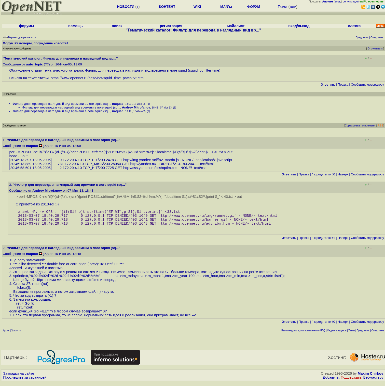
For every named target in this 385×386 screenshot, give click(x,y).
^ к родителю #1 (323, 242)
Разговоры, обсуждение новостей (41, 43)
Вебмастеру (373, 381)
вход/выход (298, 26)
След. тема (377, 334)
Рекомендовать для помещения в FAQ (303, 334)
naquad (118, 104)
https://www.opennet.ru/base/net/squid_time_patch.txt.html (97, 78)
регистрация (351, 1)
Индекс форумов (336, 334)
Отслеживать (375, 48)
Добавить (331, 381)
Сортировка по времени (360, 125)
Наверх (343, 174)
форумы (26, 26)
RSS (380, 125)
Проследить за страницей (24, 381)
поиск (117, 26)
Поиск (283, 7)
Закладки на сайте (18, 377)
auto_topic (34, 64)
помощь (75, 26)
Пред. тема (363, 334)
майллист (236, 26)
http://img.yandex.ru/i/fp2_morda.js (151, 160)
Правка (343, 84)
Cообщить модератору (367, 84)
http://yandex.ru (142, 164)
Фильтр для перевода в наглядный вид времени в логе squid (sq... (61, 104)
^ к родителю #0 (323, 174)
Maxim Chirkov (370, 377)
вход (338, 1)
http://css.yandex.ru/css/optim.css (150, 168)
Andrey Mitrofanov (136, 107)
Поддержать (351, 381)
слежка (354, 26)
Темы (351, 334)
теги (292, 7)
